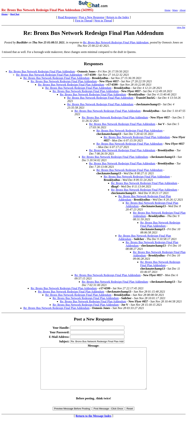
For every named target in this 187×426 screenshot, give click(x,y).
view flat (181, 27)
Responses (93, 63)
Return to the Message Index (93, 424)
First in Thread (83, 20)
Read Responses (67, 17)
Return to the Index (117, 17)
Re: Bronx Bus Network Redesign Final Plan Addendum (115, 42)
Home (168, 10)
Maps (175, 10)
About (183, 10)
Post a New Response (91, 17)
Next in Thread (103, 20)
